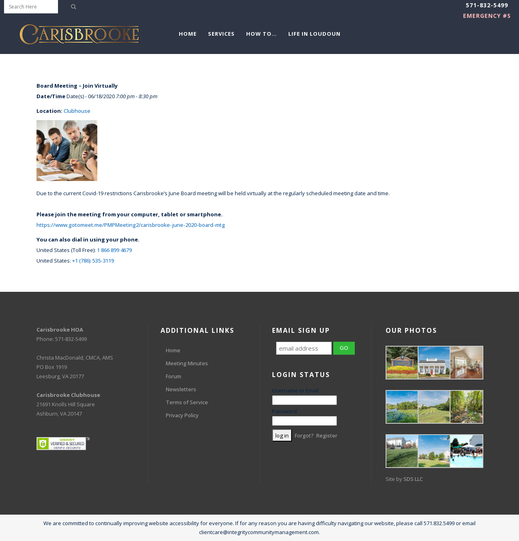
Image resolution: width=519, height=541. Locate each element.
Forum (173, 376)
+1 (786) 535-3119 (93, 260)
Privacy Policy (182, 415)
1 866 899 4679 (114, 250)
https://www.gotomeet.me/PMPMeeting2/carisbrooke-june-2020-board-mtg (130, 224)
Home (173, 350)
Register (326, 435)
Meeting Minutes (187, 363)
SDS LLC (413, 479)
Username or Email (295, 390)
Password (284, 411)
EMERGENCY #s (487, 15)
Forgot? (304, 435)
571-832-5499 (487, 5)
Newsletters (181, 389)
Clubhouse (77, 110)
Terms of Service (187, 402)
